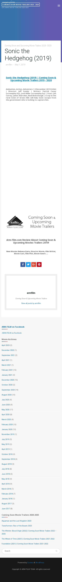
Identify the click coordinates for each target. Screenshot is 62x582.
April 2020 (6, 415)
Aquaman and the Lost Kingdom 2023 (16, 521)
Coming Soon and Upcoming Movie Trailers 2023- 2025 (28, 45)
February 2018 (7, 494)
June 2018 (6, 474)
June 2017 (6, 509)
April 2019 (6, 449)
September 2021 (8, 355)
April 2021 (6, 360)
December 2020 (8, 380)
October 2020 (7, 385)
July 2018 (5, 469)
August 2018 (7, 464)
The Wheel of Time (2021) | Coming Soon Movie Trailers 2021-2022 (28, 539)
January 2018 (7, 499)
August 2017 (7, 504)
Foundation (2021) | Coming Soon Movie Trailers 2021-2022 (25, 544)
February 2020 (7, 425)
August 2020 (7, 395)
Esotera (30, 563)
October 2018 (7, 454)
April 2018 (6, 484)
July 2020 (5, 400)
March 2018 (6, 489)
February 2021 (7, 370)
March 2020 (6, 420)
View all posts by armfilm (31, 303)
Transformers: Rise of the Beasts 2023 (17, 526)
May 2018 (5, 479)
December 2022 (8, 350)
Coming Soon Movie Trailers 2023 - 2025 (21, 4)
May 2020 (5, 410)
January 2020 (7, 429)
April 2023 (6, 345)
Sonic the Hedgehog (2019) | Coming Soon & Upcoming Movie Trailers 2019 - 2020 (31, 79)
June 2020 (6, 405)
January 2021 (7, 375)
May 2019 (5, 444)
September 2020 (8, 390)
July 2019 (5, 439)
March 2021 (6, 365)
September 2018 (8, 459)
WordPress (40, 563)
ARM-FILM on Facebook (13, 326)
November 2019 (8, 434)
